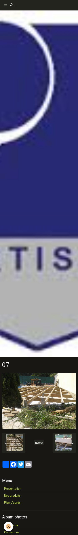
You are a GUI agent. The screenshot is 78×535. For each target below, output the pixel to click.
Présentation (12, 488)
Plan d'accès (12, 502)
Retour (39, 442)
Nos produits (12, 495)
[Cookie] (8, 526)
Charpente (11, 525)
